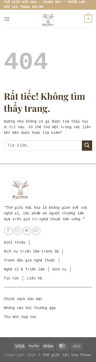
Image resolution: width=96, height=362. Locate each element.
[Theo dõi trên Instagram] (18, 231)
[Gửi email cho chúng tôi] (36, 231)
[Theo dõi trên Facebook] (8, 231)
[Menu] (7, 19)
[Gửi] (87, 145)
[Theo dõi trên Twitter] (27, 231)
